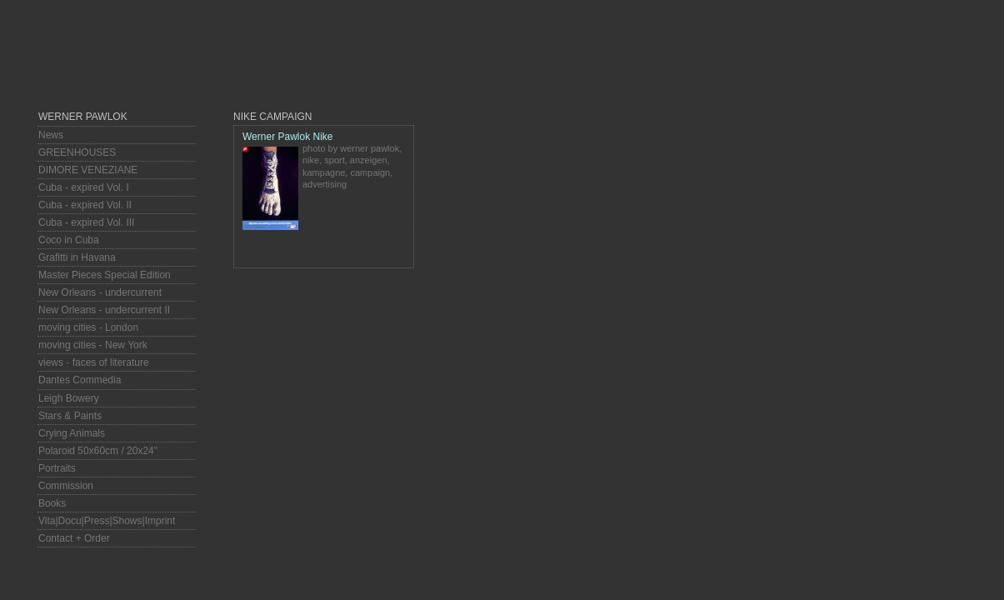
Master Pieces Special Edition (104, 275)
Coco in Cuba (68, 240)
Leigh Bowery (68, 398)
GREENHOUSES (77, 152)
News (50, 135)
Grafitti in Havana (77, 257)
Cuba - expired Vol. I (83, 187)
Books (52, 503)
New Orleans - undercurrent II (104, 310)
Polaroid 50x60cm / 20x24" (97, 451)
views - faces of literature (93, 362)
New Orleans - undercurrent (100, 292)
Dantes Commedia (79, 380)
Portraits (57, 468)
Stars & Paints (70, 416)
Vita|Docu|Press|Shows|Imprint (106, 521)
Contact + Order (74, 538)
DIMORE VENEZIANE (87, 170)
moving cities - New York (92, 345)
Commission (65, 486)
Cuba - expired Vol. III (86, 222)
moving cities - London (88, 327)
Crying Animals (71, 433)
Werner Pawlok (82, 116)
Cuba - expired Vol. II (85, 205)
